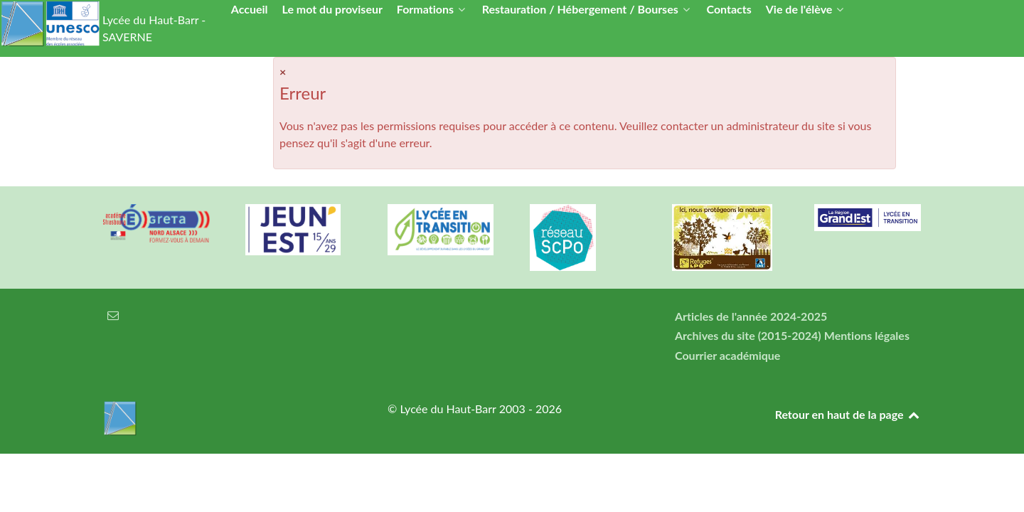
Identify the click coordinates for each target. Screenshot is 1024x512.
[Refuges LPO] (725, 237)
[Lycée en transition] (441, 229)
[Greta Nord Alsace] (156, 223)
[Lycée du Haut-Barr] (227, 418)
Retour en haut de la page (848, 414)
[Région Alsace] (867, 217)
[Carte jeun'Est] (298, 229)
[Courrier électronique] (113, 315)
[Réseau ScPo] (583, 237)
